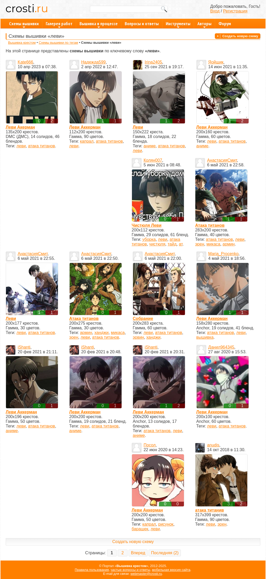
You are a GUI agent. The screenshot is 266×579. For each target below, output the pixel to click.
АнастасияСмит (222, 160)
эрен (199, 244)
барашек (140, 529)
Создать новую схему (240, 36)
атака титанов (41, 146)
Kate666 (25, 62)
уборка (149, 239)
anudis (213, 445)
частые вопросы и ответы (130, 570)
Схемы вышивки (24, 24)
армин (229, 244)
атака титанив (209, 510)
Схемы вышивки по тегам (58, 43)
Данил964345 (221, 347)
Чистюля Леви (147, 225)
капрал (87, 141)
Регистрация (235, 11)
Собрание (143, 318)
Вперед (138, 553)
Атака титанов (209, 225)
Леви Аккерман (85, 127)
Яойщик (216, 62)
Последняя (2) (164, 553)
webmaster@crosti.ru (146, 574)
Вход (215, 11)
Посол (150, 445)
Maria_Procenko (223, 253)
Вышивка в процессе (98, 24)
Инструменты (178, 24)
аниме (150, 146)
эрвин (138, 337)
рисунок (166, 524)
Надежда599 (93, 62)
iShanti (24, 347)
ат (180, 244)
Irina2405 (153, 62)
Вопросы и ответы (142, 24)
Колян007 (153, 160)
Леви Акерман (20, 127)
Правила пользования (92, 570)
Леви (138, 127)
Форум (224, 24)
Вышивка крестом (22, 43)
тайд (172, 244)
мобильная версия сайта (171, 570)
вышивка (205, 337)
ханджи (101, 332)
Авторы (204, 24)
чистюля (157, 244)
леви (21, 146)
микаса (213, 244)
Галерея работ (59, 24)
